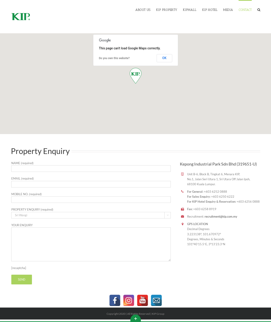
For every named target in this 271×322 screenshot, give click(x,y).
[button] (135, 76)
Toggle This (135, 318)
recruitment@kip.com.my (218, 216)
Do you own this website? (114, 58)
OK (164, 58)
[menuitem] (145, 9)
